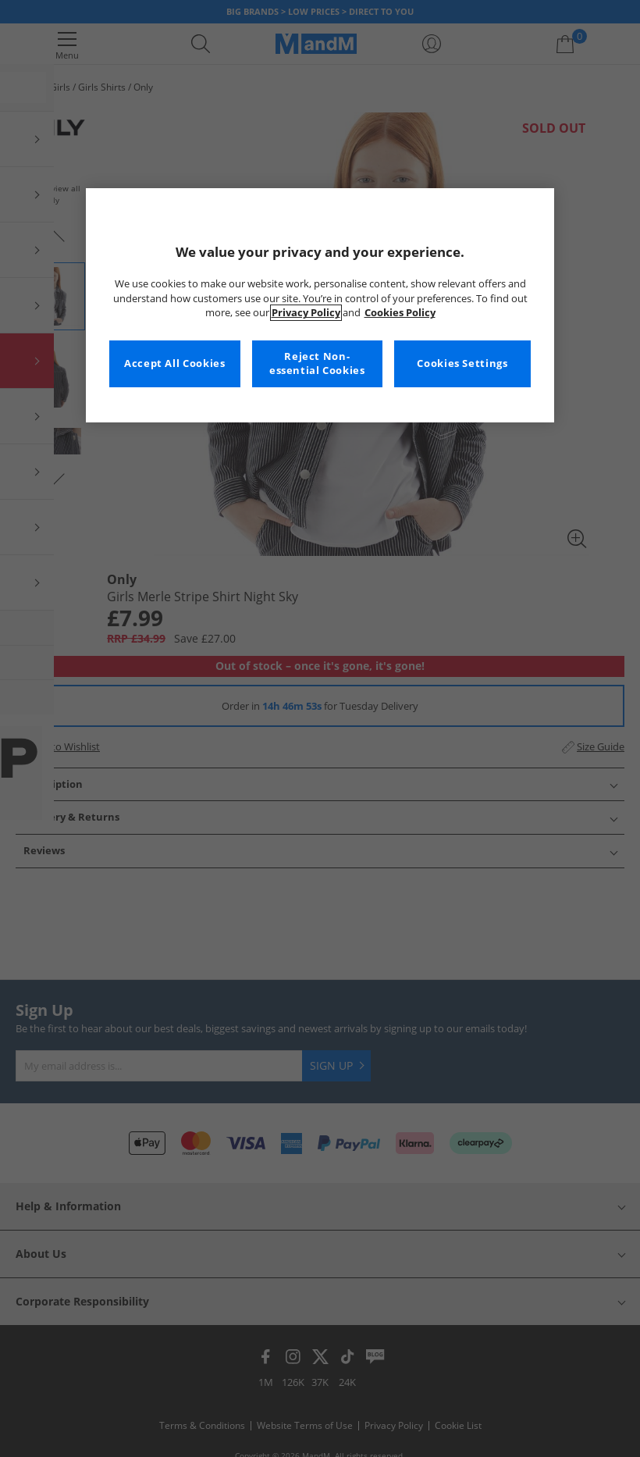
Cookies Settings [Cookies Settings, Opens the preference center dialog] (462, 363)
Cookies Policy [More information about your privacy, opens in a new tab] (400, 312)
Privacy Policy (306, 312)
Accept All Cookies (174, 363)
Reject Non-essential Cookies (317, 363)
